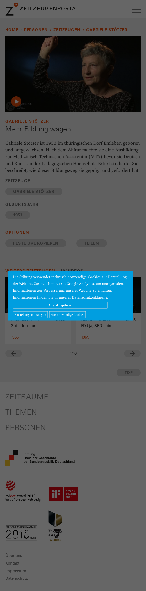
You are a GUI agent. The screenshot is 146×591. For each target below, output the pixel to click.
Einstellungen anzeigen (30, 314)
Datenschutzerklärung (89, 297)
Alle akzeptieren (60, 305)
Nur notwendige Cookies (67, 314)
